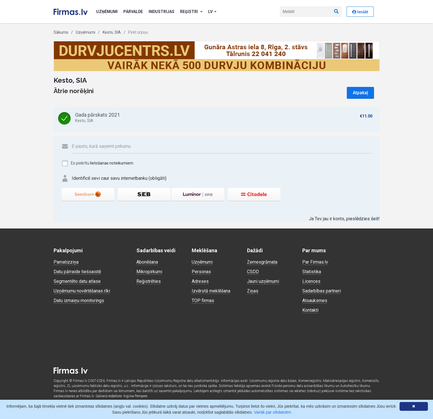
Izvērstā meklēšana (211, 291)
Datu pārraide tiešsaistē (77, 271)
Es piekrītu (97, 163)
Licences (311, 281)
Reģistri (191, 11)
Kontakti (310, 310)
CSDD (253, 271)
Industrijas (161, 11)
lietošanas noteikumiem (111, 163)
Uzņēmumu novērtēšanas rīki (82, 291)
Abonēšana (147, 262)
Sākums (61, 32)
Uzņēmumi (107, 11)
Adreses (200, 281)
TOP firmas (203, 300)
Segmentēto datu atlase (77, 281)
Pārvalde (133, 11)
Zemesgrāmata (262, 262)
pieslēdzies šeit (362, 218)
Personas (201, 271)
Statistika (311, 271)
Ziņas (252, 291)
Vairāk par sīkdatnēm (272, 412)
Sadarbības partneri (321, 291)
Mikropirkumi (149, 271)
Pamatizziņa (66, 262)
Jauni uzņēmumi (263, 281)
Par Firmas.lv (315, 262)
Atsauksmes (314, 300)
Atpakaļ (360, 92)
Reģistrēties (148, 281)
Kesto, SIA (112, 32)
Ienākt (360, 12)
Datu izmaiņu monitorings (79, 300)
